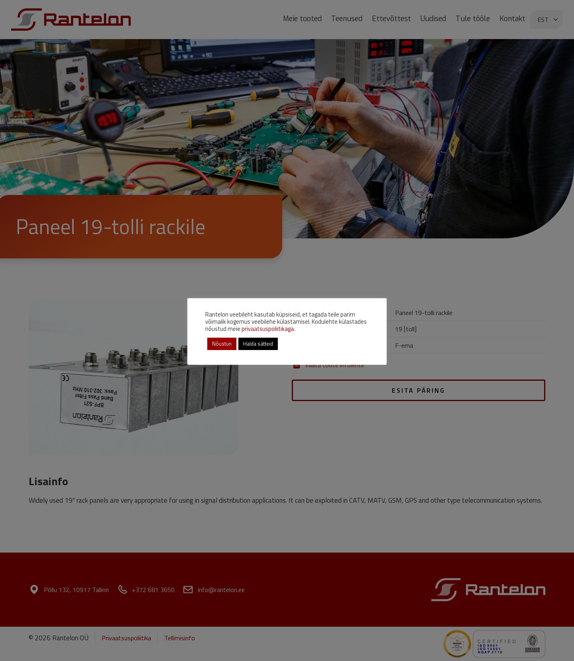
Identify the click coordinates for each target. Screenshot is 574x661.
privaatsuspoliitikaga (268, 328)
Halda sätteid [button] (258, 344)
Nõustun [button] (222, 344)
